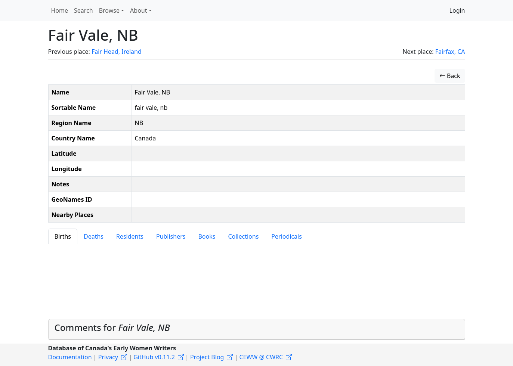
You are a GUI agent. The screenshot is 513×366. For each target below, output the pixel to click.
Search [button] (83, 10)
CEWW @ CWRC (261, 357)
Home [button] (59, 10)
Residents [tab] (129, 236)
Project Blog (207, 357)
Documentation (70, 357)
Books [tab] (206, 236)
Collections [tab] (243, 236)
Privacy (108, 357)
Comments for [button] (112, 327)
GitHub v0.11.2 (154, 357)
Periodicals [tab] (286, 236)
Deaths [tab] (93, 236)
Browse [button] (109, 10)
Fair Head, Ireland (117, 51)
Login (457, 10)
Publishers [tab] (171, 236)
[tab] (257, 329)
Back (449, 76)
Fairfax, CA (450, 51)
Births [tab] (63, 236)
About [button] (138, 10)
